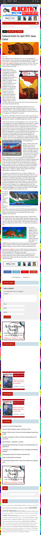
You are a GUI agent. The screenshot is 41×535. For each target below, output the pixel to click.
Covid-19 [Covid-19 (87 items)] (5, 514)
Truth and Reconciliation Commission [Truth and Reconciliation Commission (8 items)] (25, 529)
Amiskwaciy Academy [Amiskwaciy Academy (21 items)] (11, 507)
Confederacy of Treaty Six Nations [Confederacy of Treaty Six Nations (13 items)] (30, 512)
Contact (4, 3)
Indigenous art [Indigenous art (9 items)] (9, 518)
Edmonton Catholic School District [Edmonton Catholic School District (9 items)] (24, 514)
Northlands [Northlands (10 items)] (32, 525)
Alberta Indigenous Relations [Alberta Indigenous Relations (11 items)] (20, 504)
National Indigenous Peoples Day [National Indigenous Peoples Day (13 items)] (24, 522)
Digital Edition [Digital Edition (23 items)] (14, 514)
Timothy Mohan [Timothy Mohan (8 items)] (24, 527)
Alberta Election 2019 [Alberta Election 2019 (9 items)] (11, 504)
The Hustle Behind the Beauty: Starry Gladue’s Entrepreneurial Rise (16, 453)
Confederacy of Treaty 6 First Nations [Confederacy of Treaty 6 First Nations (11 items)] (16, 512)
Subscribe (9, 1)
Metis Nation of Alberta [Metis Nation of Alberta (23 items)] (29, 520)
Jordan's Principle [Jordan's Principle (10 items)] (8, 520)
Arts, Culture (11, 31)
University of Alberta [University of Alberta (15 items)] (22, 530)
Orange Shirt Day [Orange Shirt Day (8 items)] (12, 527)
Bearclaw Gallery (8, 63)
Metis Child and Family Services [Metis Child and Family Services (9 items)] (16, 520)
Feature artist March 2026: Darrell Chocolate (11, 456)
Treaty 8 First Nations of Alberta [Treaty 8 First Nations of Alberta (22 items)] (10, 529)
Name (4, 303)
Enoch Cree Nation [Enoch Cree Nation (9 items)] (22, 516)
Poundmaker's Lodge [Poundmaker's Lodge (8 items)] (18, 527)
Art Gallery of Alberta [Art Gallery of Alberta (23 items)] (22, 507)
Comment (5, 292)
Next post (26, 276)
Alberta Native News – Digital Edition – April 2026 (12, 441)
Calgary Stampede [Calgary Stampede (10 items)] (5, 512)
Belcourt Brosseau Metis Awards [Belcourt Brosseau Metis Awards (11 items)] (32, 510)
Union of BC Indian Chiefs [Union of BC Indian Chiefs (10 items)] (13, 530)
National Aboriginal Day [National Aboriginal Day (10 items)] (12, 522)
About (4, 1)
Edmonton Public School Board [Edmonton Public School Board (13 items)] (11, 516)
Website (5, 311)
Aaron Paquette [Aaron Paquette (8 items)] (4, 504)
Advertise (15, 1)
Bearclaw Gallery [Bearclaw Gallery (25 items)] (20, 510)
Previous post (16, 276)
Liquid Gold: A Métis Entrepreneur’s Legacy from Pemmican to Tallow (16, 428)
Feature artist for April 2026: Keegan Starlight (11, 425)
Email (4, 307)
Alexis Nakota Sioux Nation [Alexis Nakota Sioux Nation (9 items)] (31, 504)
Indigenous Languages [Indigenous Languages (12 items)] (17, 518)
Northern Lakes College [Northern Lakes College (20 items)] (24, 525)
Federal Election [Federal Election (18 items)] (29, 517)
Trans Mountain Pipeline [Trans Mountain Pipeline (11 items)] (32, 527)
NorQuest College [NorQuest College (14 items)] (13, 525)
